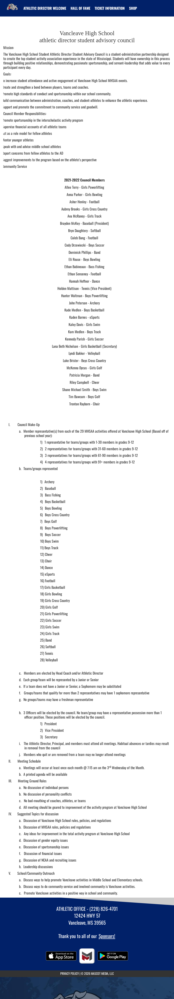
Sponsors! (107, 935)
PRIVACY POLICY (69, 973)
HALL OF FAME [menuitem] (80, 8)
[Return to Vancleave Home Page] (12, 5)
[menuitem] (44, 8)
